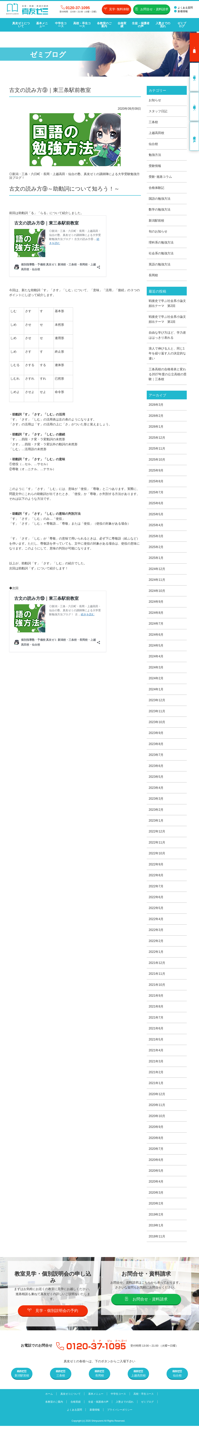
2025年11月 (157, 449)
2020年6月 (156, 1162)
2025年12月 (157, 438)
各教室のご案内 (104, 25)
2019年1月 (156, 1228)
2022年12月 (157, 833)
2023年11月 (157, 712)
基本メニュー (42, 25)
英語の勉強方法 (159, 264)
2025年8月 (156, 482)
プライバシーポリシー (120, 1412)
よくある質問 (183, 7)
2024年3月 (156, 668)
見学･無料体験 (116, 9)
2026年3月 (156, 405)
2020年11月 (157, 1107)
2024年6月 (156, 636)
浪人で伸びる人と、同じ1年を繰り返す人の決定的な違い (167, 354)
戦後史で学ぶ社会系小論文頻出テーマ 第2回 (167, 304)
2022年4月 (156, 921)
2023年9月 (156, 734)
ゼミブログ (182, 25)
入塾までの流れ (163, 25)
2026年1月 (156, 427)
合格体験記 (156, 187)
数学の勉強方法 (159, 209)
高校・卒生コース (82, 25)
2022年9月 (156, 866)
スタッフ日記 (158, 111)
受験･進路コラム (160, 177)
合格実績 (121, 25)
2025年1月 (156, 559)
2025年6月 (156, 504)
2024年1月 (156, 690)
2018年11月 (157, 1239)
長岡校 (153, 275)
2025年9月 (156, 471)
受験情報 (155, 166)
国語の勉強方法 (159, 198)
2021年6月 (156, 1031)
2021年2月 (156, 1074)
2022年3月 (156, 932)
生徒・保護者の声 (140, 25)
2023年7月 (156, 756)
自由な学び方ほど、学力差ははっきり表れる (167, 336)
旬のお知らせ (158, 231)
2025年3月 (156, 537)
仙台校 (153, 144)
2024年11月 (157, 581)
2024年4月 (156, 658)
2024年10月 (157, 592)
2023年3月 (156, 800)
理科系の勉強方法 (161, 242)
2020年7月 (156, 1151)
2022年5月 (156, 910)
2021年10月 (157, 987)
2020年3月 (156, 1195)
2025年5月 (156, 515)
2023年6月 (156, 767)
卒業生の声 (194, 136)
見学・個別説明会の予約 (53, 1313)
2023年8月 (156, 745)
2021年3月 (156, 1063)
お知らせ (155, 100)
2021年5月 (156, 1042)
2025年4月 (156, 526)
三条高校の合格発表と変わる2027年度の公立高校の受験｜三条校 (168, 375)
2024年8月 (156, 614)
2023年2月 (156, 811)
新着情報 (181, 11)
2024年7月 (156, 625)
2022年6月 (156, 899)
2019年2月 (156, 1217)
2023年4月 (156, 789)
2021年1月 (156, 1085)
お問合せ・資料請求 (151, 9)
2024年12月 (157, 570)
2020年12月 (157, 1096)
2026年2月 (156, 416)
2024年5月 (156, 646)
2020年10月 (157, 1118)
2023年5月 (156, 778)
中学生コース (61, 25)
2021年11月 (157, 976)
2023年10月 (157, 723)
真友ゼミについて (21, 25)
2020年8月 (156, 1140)
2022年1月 (156, 954)
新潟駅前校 (156, 220)
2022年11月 (157, 844)
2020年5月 (156, 1173)
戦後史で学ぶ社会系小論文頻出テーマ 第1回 (167, 319)
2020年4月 (156, 1184)
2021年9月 (156, 998)
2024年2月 (156, 679)
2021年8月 (156, 1009)
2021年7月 (156, 1019)
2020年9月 (156, 1129)
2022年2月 (156, 943)
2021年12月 (157, 965)
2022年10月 (157, 855)
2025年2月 (156, 548)
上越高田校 (156, 133)
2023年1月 (156, 822)
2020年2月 (156, 1206)
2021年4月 (156, 1052)
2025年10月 (157, 460)
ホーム (48, 1396)
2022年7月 (156, 888)
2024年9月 (156, 603)
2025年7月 (156, 493)
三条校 (153, 122)
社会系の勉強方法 (161, 253)
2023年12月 (157, 701)
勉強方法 (155, 154)
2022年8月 (156, 877)
